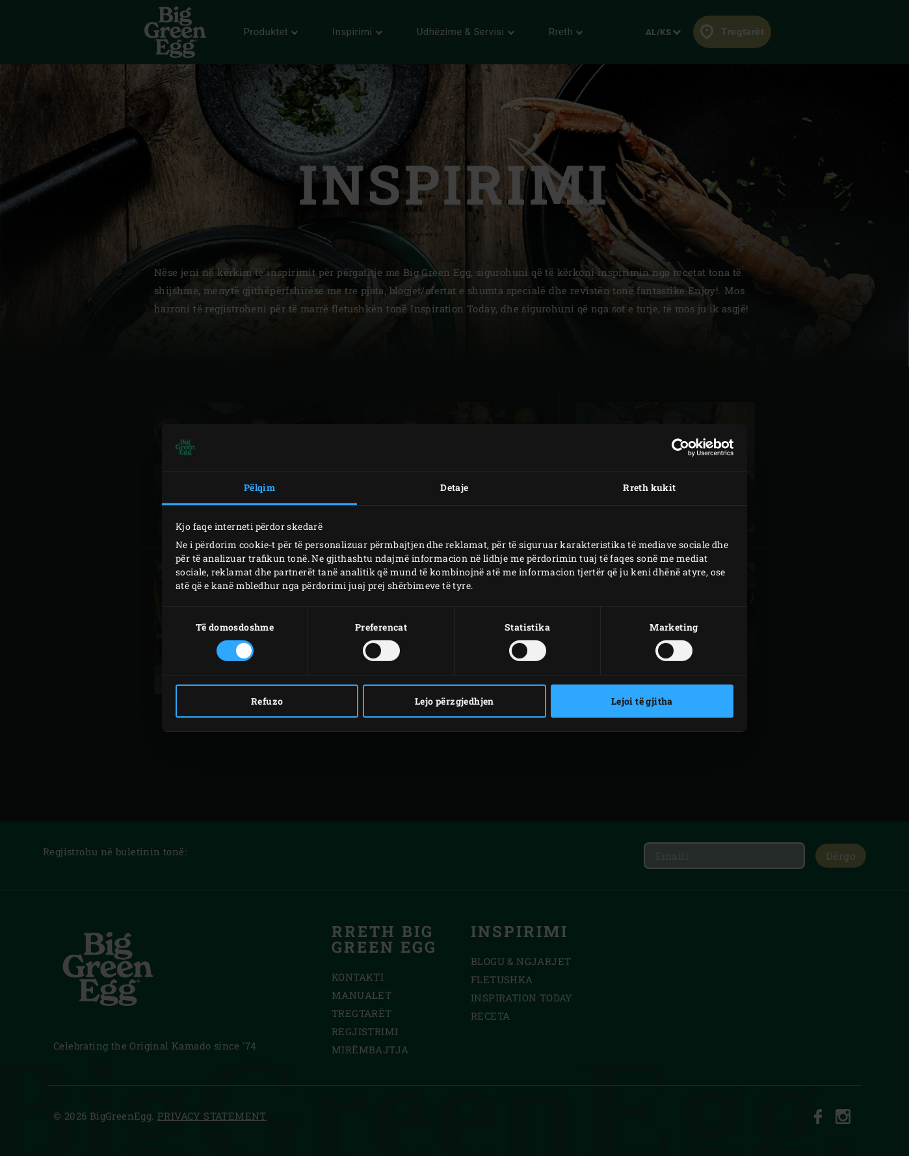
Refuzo (267, 701)
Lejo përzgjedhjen (454, 701)
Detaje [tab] (454, 487)
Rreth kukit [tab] (649, 487)
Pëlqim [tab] (259, 487)
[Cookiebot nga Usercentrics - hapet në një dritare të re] (676, 447)
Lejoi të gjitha (642, 701)
